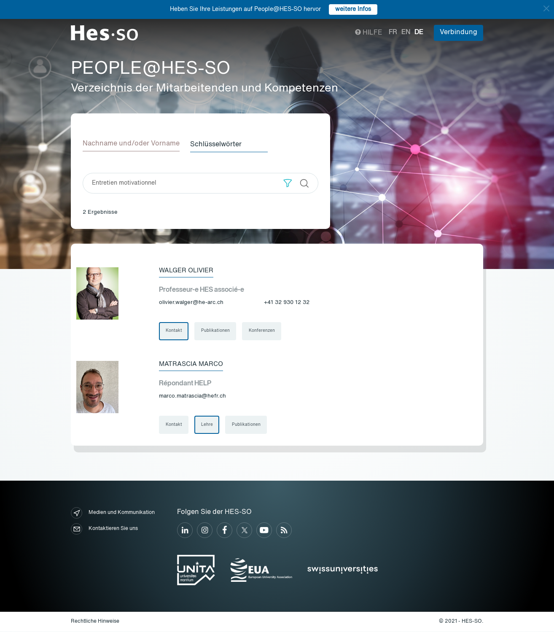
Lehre (207, 425)
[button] (288, 182)
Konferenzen (263, 331)
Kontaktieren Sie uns (104, 529)
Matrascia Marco (192, 364)
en (405, 32)
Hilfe (368, 33)
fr (393, 32)
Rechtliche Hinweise (95, 621)
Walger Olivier (188, 269)
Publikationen (216, 331)
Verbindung (458, 32)
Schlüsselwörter (219, 143)
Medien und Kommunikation (113, 513)
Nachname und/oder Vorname (131, 143)
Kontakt (174, 331)
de (418, 32)
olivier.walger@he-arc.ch (191, 302)
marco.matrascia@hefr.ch (192, 396)
